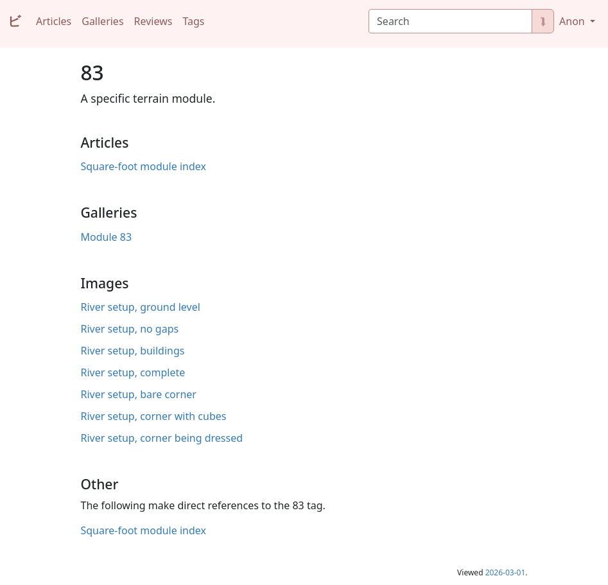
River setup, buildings (133, 351)
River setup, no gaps (130, 329)
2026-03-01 (505, 572)
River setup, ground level (140, 307)
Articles (53, 21)
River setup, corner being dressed (162, 438)
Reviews (153, 21)
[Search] (450, 21)
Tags (193, 21)
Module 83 (106, 237)
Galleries (102, 21)
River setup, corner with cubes (154, 416)
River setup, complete (133, 372)
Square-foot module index (143, 166)
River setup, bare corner (138, 394)
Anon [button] (573, 21)
